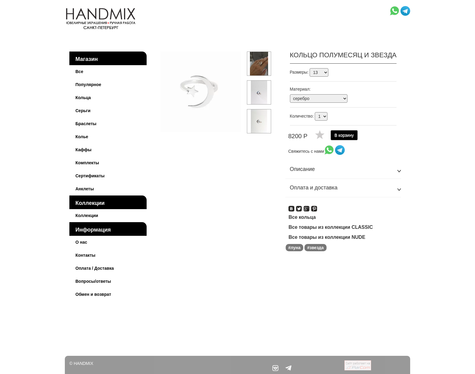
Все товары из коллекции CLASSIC (331, 227)
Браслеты (85, 123)
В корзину (344, 135)
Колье (81, 136)
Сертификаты (90, 175)
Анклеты (84, 188)
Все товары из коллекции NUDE (327, 237)
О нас (81, 242)
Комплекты (87, 162)
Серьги (83, 110)
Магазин (86, 59)
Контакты (85, 255)
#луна (294, 247)
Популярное (88, 84)
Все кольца (302, 217)
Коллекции (90, 203)
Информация (93, 230)
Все (79, 71)
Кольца (83, 97)
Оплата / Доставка (94, 268)
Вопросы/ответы (93, 281)
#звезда (315, 247)
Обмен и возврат (93, 294)
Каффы (83, 149)
